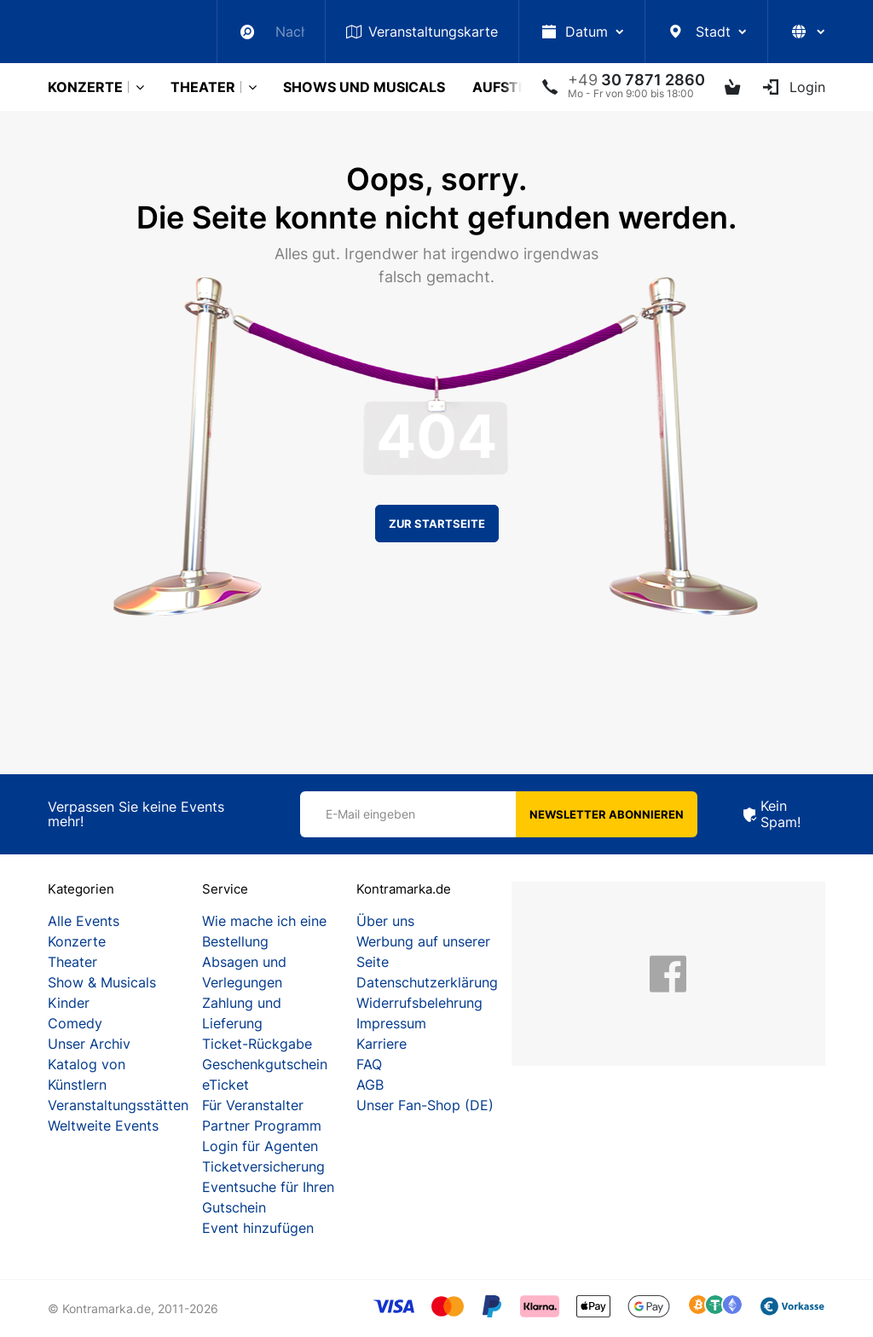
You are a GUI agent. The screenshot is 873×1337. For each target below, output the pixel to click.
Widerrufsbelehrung (419, 1002)
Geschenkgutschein (264, 1064)
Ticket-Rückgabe (257, 1043)
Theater (203, 87)
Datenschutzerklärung (427, 982)
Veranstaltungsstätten (118, 1105)
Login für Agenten (260, 1146)
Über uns (385, 920)
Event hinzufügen (258, 1227)
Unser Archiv (89, 1043)
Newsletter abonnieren (606, 814)
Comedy (75, 1023)
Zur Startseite (437, 523)
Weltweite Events (103, 1125)
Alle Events (83, 920)
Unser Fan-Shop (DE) (425, 1105)
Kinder (69, 1002)
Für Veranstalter (253, 1105)
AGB (370, 1084)
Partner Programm (261, 1125)
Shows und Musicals (364, 87)
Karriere (381, 1043)
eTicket (225, 1084)
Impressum (391, 1023)
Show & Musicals (102, 982)
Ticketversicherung (263, 1166)
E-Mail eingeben (370, 814)
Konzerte (85, 87)
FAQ (369, 1064)
